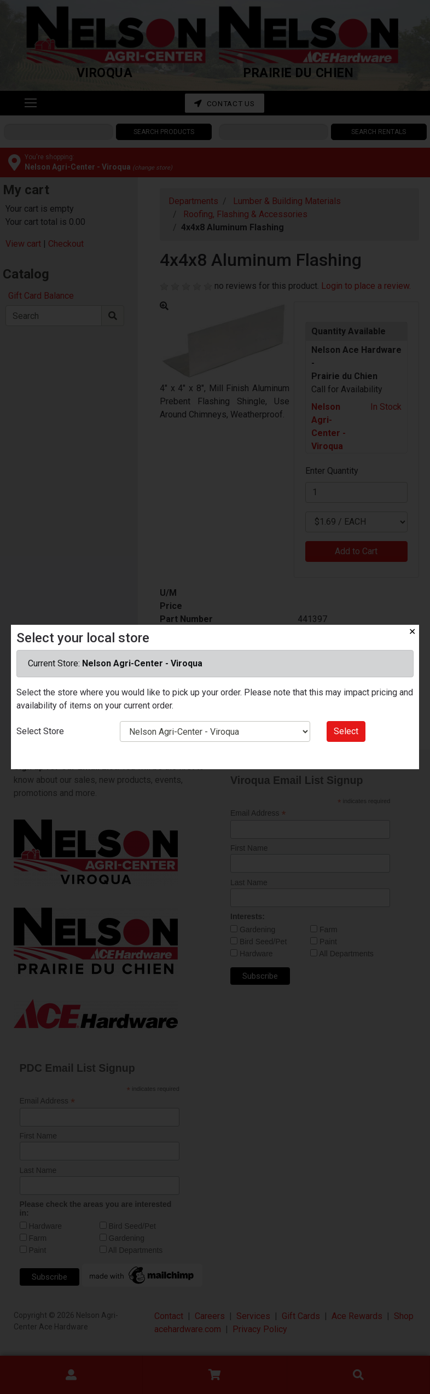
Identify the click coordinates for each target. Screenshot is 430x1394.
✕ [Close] (412, 631)
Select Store (40, 731)
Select (346, 731)
